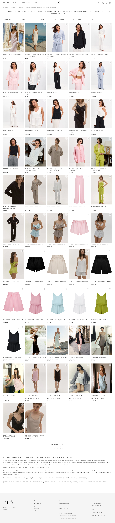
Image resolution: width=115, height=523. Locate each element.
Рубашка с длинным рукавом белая (32, 169)
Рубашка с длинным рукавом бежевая (54, 169)
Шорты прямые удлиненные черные (101, 282)
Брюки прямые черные (11, 245)
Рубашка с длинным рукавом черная (10, 207)
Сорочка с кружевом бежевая (98, 358)
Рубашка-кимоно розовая (12, 93)
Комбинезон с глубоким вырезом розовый (34, 320)
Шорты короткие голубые (34, 245)
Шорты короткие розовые (78, 245)
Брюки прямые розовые (77, 207)
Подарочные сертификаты (66, 513)
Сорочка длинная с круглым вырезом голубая (57, 358)
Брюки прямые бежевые (33, 207)
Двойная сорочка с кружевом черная (10, 435)
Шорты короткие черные (34, 281)
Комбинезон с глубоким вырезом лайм (100, 320)
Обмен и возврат (63, 508)
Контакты (36, 508)
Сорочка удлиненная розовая (76, 358)
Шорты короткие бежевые (56, 245)
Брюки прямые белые (54, 207)
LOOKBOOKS (26, 2)
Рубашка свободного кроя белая (34, 93)
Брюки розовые (74, 93)
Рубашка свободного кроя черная (78, 55)
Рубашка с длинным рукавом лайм (98, 169)
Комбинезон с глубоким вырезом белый (78, 320)
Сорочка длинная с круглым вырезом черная (35, 358)
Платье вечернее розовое (12, 54)
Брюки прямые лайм (98, 207)
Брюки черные (52, 93)
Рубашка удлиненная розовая (76, 169)
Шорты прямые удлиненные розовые (13, 320)
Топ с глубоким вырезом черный (78, 131)
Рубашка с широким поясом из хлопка (57, 55)
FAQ (35, 510)
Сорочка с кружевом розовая (10, 396)
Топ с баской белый (32, 131)
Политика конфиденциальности (68, 515)
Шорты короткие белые (99, 245)
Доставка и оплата (64, 503)
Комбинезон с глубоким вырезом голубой (56, 320)
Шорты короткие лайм (11, 281)
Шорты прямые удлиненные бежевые (57, 282)
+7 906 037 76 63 (96, 505)
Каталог (13, 7)
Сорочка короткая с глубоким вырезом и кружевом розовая (32, 397)
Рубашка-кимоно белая (99, 54)
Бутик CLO (36, 506)
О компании (37, 503)
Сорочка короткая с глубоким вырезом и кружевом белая (76, 397)
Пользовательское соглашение (67, 518)
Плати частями (63, 506)
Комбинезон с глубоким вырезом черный (12, 358)
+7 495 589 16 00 (96, 503)
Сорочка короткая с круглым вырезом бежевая (35, 435)
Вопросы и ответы (64, 510)
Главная (5, 7)
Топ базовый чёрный (10, 169)
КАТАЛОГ (6, 2)
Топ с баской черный (54, 131)
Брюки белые (8, 131)
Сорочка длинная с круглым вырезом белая (35, 55)
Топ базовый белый (98, 131)
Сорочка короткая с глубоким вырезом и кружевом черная (54, 397)
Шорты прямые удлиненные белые (79, 282)
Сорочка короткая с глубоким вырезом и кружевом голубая (98, 397)
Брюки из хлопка (97, 93)
